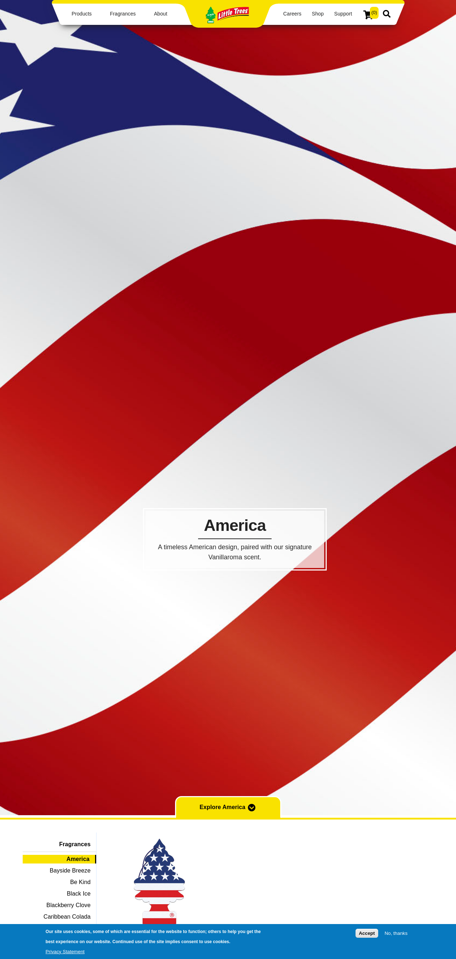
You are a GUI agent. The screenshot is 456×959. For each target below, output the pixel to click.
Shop (318, 14)
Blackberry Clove (68, 905)
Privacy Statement (65, 951)
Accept (367, 933)
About (160, 14)
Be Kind (80, 882)
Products (82, 14)
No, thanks (396, 933)
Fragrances (123, 14)
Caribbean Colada (67, 917)
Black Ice (79, 894)
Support (343, 14)
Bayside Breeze (70, 870)
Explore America (228, 807)
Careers (292, 14)
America (78, 859)
